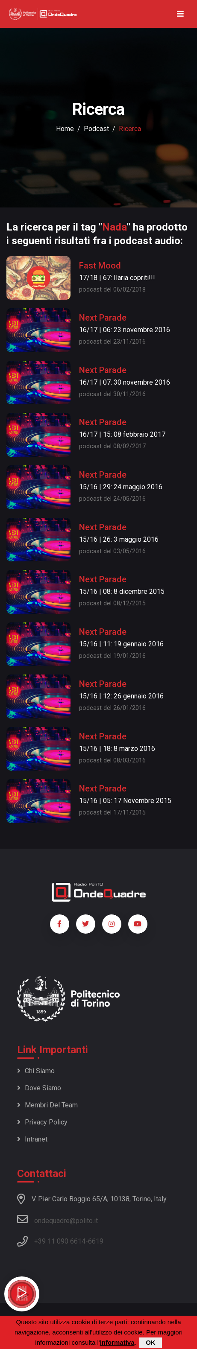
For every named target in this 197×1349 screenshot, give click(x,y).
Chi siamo (36, 1071)
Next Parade (102, 317)
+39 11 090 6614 (59, 1241)
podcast (96, 129)
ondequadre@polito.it (57, 1219)
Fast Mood (100, 265)
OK (151, 1342)
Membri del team (47, 1105)
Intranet (32, 1139)
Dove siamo (39, 1088)
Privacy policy (42, 1122)
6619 (95, 1241)
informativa (117, 1342)
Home (65, 129)
